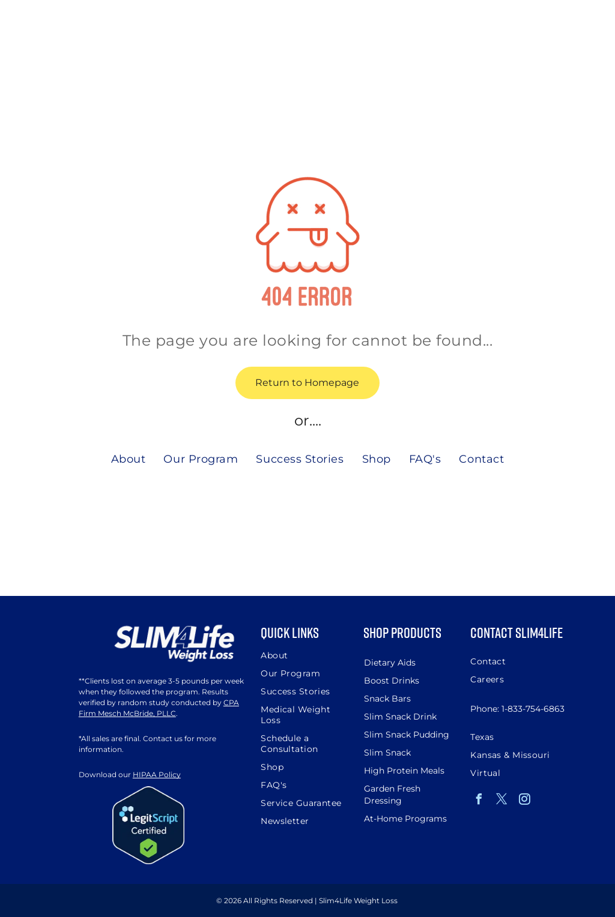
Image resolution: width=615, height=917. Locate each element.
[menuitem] (128, 459)
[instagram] (524, 801)
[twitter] (501, 801)
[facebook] (478, 801)
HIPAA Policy (157, 774)
